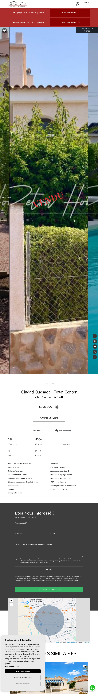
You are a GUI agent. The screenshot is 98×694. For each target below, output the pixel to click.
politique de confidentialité (31, 561)
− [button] (11, 604)
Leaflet (57, 642)
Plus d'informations (12, 666)
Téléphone (19, 533)
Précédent (8, 198)
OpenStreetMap (71, 642)
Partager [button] (35, 430)
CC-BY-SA (86, 642)
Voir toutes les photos (87, 30)
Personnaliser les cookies (23, 677)
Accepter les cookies (23, 671)
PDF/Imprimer (63, 430)
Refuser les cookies (23, 684)
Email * (53, 533)
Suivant (91, 198)
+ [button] (11, 601)
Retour (49, 383)
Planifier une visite (49, 418)
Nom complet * (21, 523)
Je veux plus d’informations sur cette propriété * (34, 544)
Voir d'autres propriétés (70, 13)
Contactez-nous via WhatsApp (49, 589)
